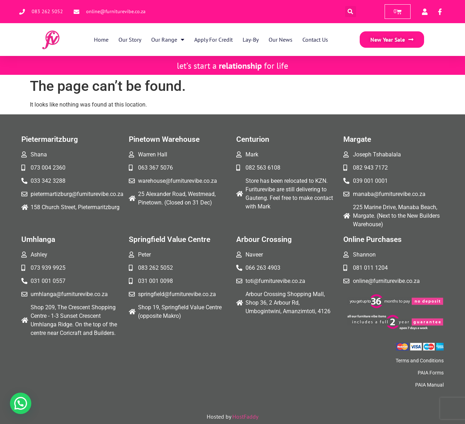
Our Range (167, 39)
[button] (350, 11)
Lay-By (251, 39)
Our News (280, 39)
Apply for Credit (213, 39)
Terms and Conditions (420, 360)
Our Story (129, 39)
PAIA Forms (431, 373)
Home (101, 39)
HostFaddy (245, 416)
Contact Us (315, 39)
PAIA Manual (429, 385)
